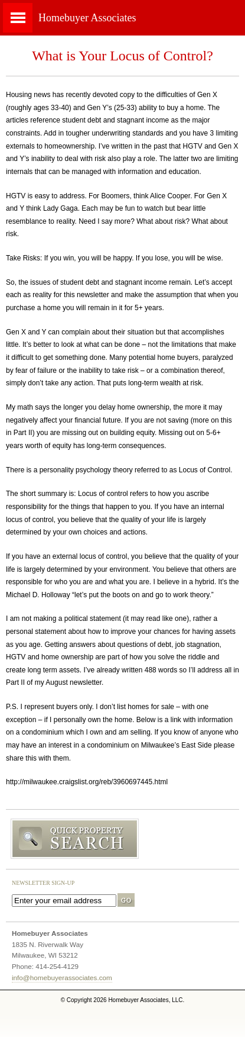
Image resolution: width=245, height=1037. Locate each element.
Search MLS (122, 839)
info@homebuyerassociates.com (62, 977)
